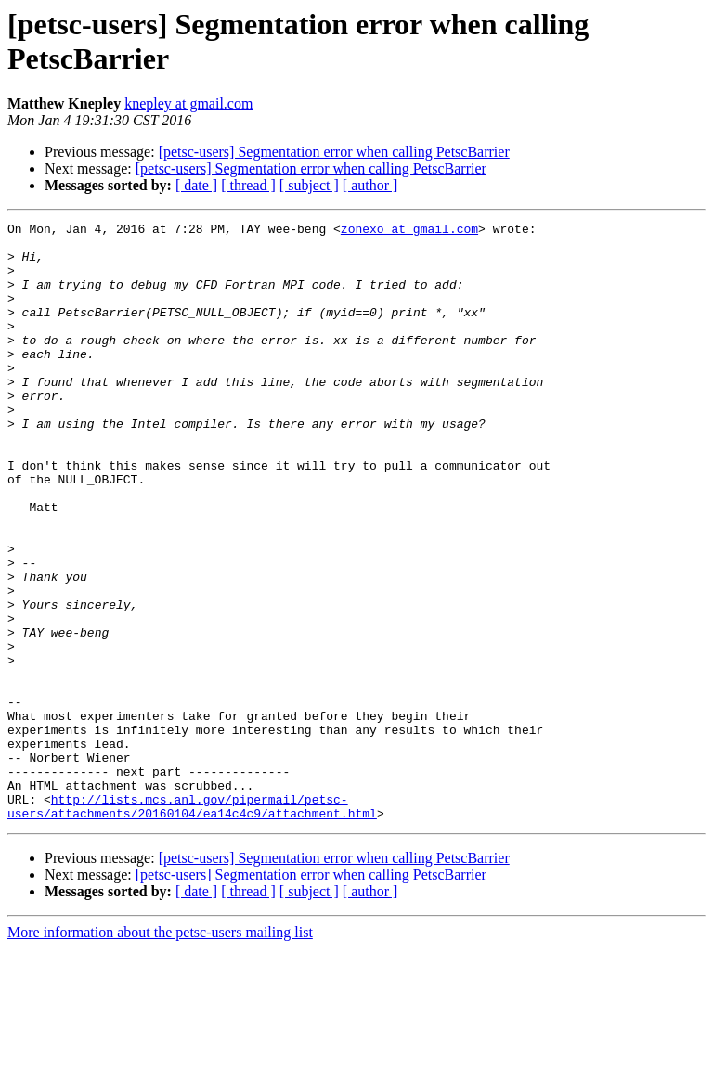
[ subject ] (309, 185)
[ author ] (370, 185)
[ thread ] (248, 185)
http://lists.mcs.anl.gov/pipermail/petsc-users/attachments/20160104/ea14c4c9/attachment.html (192, 924)
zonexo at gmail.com (409, 231)
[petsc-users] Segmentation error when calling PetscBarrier (334, 152)
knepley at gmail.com (188, 103)
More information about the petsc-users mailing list (160, 1052)
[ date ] (196, 185)
